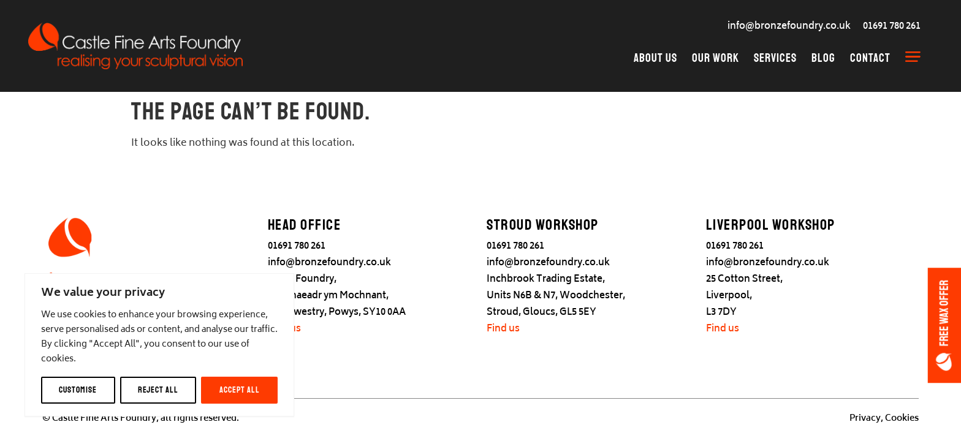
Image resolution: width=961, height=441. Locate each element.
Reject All (158, 390)
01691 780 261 (892, 26)
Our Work (715, 58)
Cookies (902, 418)
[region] (159, 345)
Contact (870, 58)
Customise (78, 390)
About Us (655, 58)
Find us (503, 329)
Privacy (865, 418)
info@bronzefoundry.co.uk (789, 26)
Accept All (239, 390)
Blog (823, 58)
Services (775, 58)
